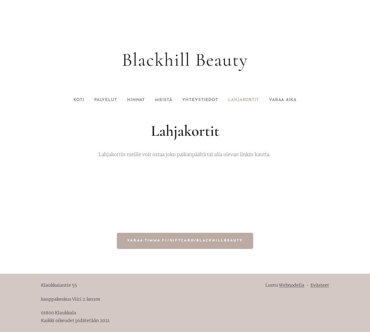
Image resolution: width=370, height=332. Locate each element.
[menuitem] (68, 100)
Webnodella (291, 285)
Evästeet (320, 285)
